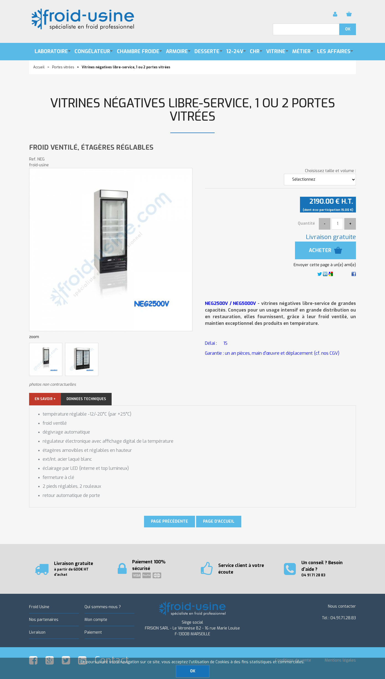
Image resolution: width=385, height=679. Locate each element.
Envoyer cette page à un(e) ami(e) (325, 265)
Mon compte (95, 619)
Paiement (93, 632)
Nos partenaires (43, 619)
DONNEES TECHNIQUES (86, 399)
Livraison (37, 632)
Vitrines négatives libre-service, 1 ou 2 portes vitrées (192, 110)
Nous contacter (342, 606)
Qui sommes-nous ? (102, 607)
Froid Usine (39, 607)
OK (192, 671)
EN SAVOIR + (45, 399)
